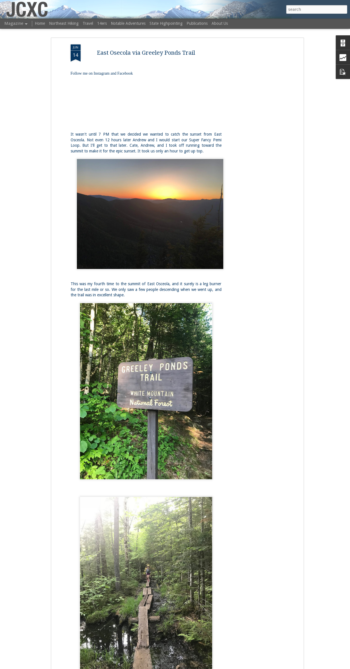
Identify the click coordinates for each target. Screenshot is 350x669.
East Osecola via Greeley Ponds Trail (146, 45)
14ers (102, 23)
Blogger (214, 666)
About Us (220, 23)
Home (40, 23)
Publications (197, 23)
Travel (88, 23)
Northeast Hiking (64, 23)
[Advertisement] (252, 127)
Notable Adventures (128, 23)
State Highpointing (166, 23)
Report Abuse (232, 666)
